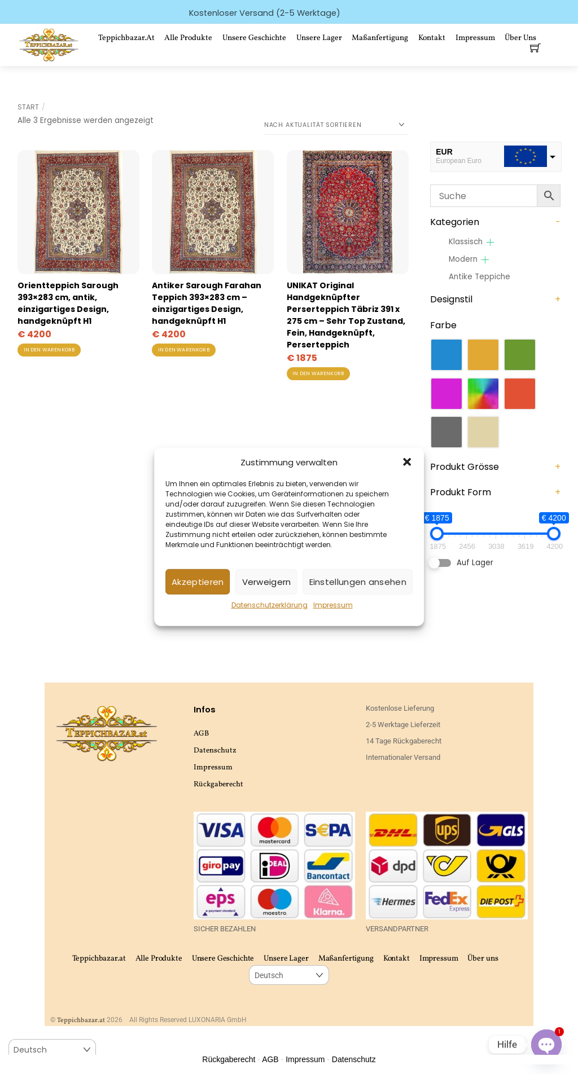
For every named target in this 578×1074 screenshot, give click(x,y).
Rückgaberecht (218, 784)
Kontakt (431, 38)
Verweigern (266, 582)
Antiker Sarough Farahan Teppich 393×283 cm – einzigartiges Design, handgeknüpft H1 (206, 303)
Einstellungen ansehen (357, 582)
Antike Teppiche (479, 276)
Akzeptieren (198, 582)
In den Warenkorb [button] (49, 349)
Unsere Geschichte (254, 38)
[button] (407, 462)
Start (28, 107)
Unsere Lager (319, 38)
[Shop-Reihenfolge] (336, 125)
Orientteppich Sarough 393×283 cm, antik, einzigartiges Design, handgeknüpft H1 (68, 303)
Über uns (482, 958)
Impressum (333, 605)
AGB (201, 733)
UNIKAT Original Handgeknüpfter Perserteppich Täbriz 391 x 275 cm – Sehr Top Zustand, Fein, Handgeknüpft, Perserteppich (346, 315)
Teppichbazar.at (126, 38)
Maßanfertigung (380, 38)
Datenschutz (215, 750)
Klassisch (466, 241)
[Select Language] (289, 975)
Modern (463, 259)
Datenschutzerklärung (269, 605)
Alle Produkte (188, 38)
